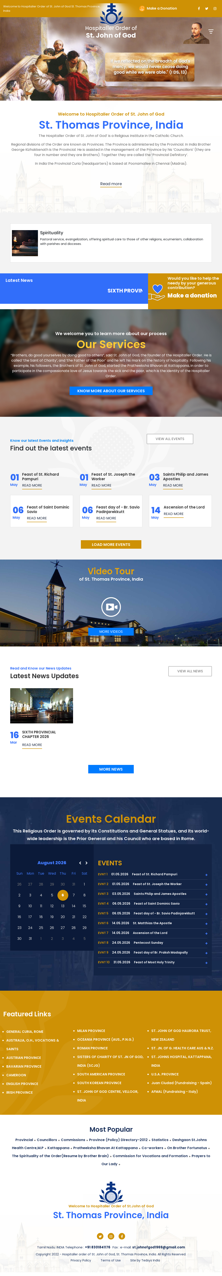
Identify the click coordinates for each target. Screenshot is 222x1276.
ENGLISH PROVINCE (22, 1084)
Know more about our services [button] (111, 391)
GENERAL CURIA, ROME (24, 1031)
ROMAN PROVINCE (92, 1048)
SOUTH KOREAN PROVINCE (99, 1083)
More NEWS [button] (111, 769)
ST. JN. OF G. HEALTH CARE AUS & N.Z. (182, 1048)
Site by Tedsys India (145, 1260)
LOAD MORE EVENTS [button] (111, 544)
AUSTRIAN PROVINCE (23, 1057)
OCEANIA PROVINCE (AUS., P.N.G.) (105, 1039)
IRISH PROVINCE (19, 1092)
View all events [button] (170, 438)
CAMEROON (16, 1075)
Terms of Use (111, 1260)
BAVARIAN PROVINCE (23, 1066)
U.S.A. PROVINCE (165, 1074)
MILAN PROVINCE (91, 1030)
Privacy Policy (81, 1260)
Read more (32, 485)
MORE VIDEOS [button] (111, 631)
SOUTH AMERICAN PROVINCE (101, 1074)
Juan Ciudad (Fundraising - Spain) (181, 1083)
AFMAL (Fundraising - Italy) (174, 1091)
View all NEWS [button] (190, 671)
